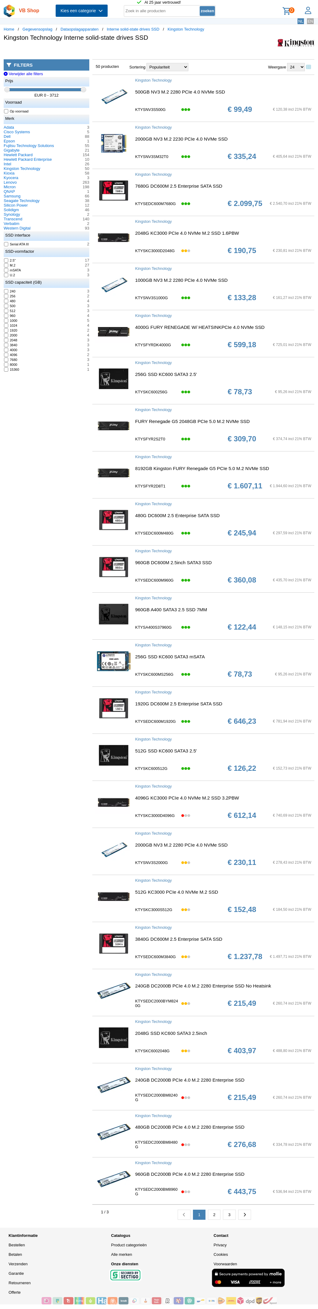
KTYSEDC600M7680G (155, 203)
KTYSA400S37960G (153, 627)
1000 (10, 320)
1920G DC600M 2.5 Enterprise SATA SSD (178, 703)
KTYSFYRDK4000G (153, 345)
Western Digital (17, 228)
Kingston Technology (186, 29)
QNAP (9, 191)
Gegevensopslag (38, 29)
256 (9, 296)
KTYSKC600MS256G (154, 674)
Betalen (15, 1254)
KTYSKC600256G (151, 392)
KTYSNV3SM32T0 (151, 156)
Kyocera (11, 177)
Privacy (220, 1245)
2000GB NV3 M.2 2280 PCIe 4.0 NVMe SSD (181, 845)
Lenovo (10, 182)
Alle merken (121, 1254)
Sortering (137, 67)
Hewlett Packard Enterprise (28, 159)
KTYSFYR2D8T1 (150, 486)
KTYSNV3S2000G (151, 862)
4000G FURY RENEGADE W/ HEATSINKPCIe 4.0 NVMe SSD (199, 327)
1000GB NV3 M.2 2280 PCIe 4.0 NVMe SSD (181, 280)
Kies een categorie (82, 10)
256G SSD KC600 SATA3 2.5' (166, 374)
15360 (11, 369)
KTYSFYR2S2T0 (150, 439)
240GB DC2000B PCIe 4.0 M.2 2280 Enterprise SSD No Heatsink (203, 985)
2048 (10, 340)
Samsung (12, 196)
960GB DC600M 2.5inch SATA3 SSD (173, 562)
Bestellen (17, 1245)
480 (9, 301)
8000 (10, 364)
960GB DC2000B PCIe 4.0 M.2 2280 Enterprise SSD (189, 1174)
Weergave (277, 67)
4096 (10, 355)
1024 (10, 325)
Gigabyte (12, 150)
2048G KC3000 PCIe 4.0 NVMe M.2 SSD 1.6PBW (187, 233)
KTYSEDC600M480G (154, 533)
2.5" (10, 260)
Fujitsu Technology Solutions (29, 145)
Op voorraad (16, 111)
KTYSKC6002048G (152, 1051)
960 (9, 316)
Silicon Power (16, 205)
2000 (10, 335)
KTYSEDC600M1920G (155, 721)
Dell (7, 136)
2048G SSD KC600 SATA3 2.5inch (171, 1033)
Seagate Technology (22, 200)
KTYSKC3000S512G (153, 909)
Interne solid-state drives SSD (133, 29)
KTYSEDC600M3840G (155, 956)
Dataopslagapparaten (79, 29)
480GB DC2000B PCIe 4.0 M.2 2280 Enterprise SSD (189, 1127)
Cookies (221, 1254)
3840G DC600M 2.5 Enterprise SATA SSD (178, 939)
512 (9, 311)
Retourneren (20, 1283)
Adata (9, 127)
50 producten (107, 66)
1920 (10, 330)
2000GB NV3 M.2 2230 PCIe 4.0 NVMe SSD (181, 139)
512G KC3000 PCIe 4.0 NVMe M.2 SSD (176, 892)
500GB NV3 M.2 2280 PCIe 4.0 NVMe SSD (180, 91)
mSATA (12, 270)
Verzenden (18, 1264)
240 (9, 291)
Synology (12, 214)
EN (310, 21)
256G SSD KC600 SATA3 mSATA (170, 656)
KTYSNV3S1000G (151, 298)
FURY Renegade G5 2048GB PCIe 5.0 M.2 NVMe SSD (192, 421)
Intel (7, 164)
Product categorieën (128, 1245)
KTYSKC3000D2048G (155, 250)
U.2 (9, 275)
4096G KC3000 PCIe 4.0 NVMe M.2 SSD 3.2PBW (187, 797)
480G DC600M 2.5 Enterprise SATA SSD (177, 515)
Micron (10, 187)
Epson (9, 141)
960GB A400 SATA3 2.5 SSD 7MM (171, 609)
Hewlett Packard (18, 155)
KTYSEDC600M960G (154, 580)
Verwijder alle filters (23, 74)
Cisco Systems (17, 132)
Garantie (16, 1273)
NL (300, 21)
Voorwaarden (225, 1264)
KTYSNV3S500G (150, 109)
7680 (10, 360)
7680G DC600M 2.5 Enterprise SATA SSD (178, 186)
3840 (10, 345)
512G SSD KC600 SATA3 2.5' (166, 750)
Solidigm (11, 210)
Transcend (13, 219)
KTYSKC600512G (151, 768)
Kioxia (9, 173)
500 (9, 306)
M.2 (9, 265)
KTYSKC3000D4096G (155, 815)
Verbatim (11, 223)
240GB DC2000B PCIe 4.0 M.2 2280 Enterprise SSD (189, 1080)
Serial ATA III (16, 244)
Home (9, 29)
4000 (10, 350)
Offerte (15, 1292)
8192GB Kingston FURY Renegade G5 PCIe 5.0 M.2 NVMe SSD (202, 468)
